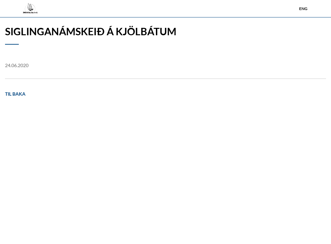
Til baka (15, 94)
